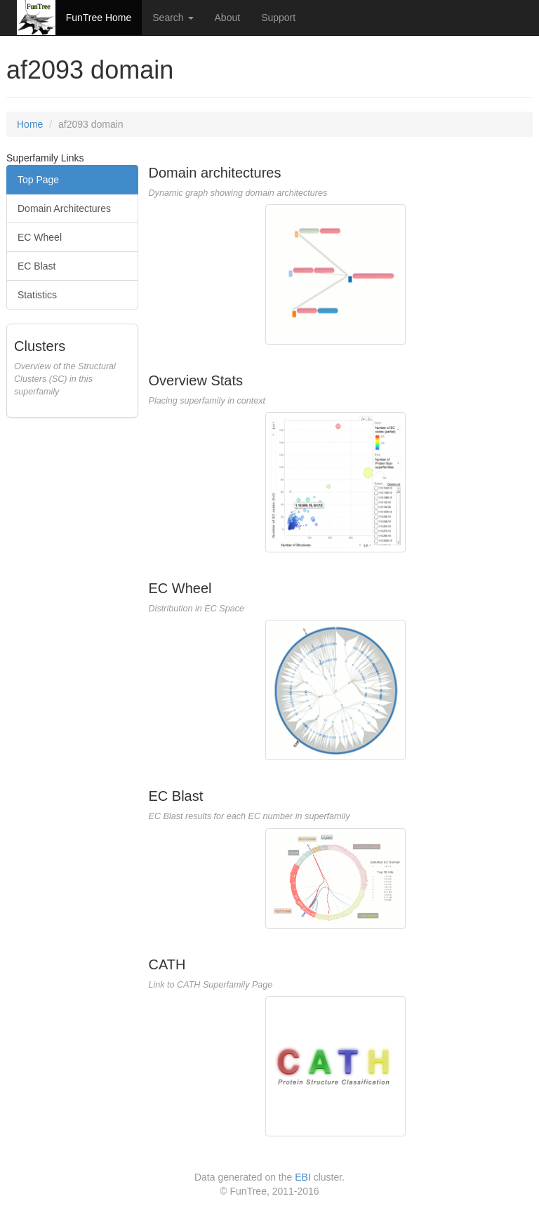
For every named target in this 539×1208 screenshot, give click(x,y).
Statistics (37, 294)
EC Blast (36, 266)
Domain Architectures (64, 208)
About (228, 17)
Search (172, 17)
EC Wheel (40, 237)
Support (278, 17)
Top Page (38, 179)
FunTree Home (99, 17)
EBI (303, 1177)
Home (30, 124)
